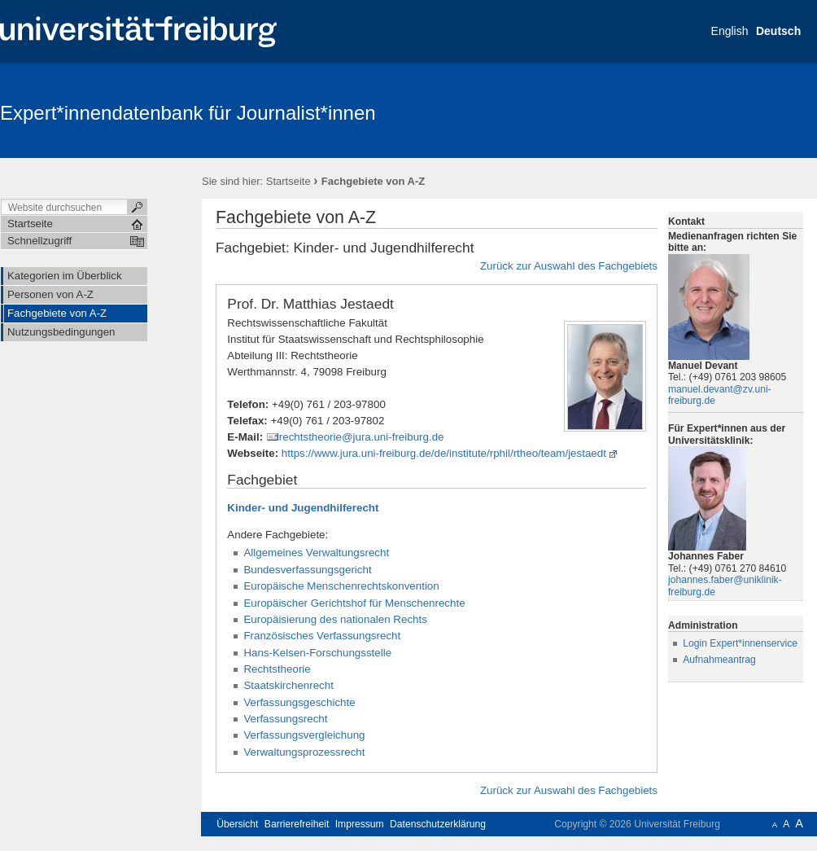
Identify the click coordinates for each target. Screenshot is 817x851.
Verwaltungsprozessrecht (304, 752)
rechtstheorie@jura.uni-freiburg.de (361, 437)
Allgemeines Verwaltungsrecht (316, 552)
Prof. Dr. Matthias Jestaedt (310, 304)
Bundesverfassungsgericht (307, 570)
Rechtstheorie (276, 669)
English (730, 30)
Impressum (359, 824)
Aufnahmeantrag (719, 659)
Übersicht (237, 824)
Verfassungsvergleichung (304, 735)
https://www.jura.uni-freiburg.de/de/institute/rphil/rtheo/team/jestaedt (444, 453)
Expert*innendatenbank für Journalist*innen (188, 113)
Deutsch (778, 30)
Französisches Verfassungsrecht (321, 635)
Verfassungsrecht (285, 719)
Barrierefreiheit (297, 824)
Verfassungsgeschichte (299, 702)
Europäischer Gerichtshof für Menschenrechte (354, 603)
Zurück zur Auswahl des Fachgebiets (569, 266)
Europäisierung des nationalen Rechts (335, 619)
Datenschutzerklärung (438, 824)
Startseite (288, 181)
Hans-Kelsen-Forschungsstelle (317, 653)
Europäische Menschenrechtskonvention (341, 586)
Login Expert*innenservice (740, 643)
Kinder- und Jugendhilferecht (302, 508)
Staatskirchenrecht (288, 685)
